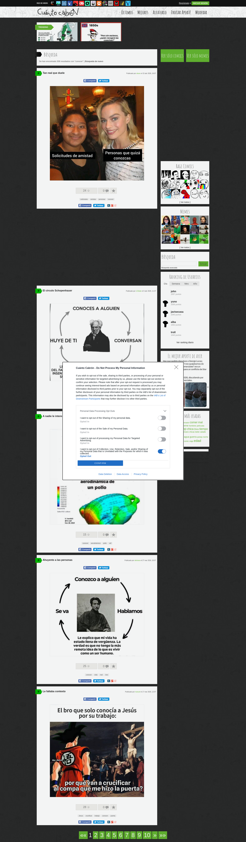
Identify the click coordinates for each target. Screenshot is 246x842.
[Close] (177, 368)
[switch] (162, 418)
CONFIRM (100, 463)
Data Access (123, 474)
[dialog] (123, 421)
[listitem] (123, 411)
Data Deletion (105, 474)
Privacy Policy (140, 474)
